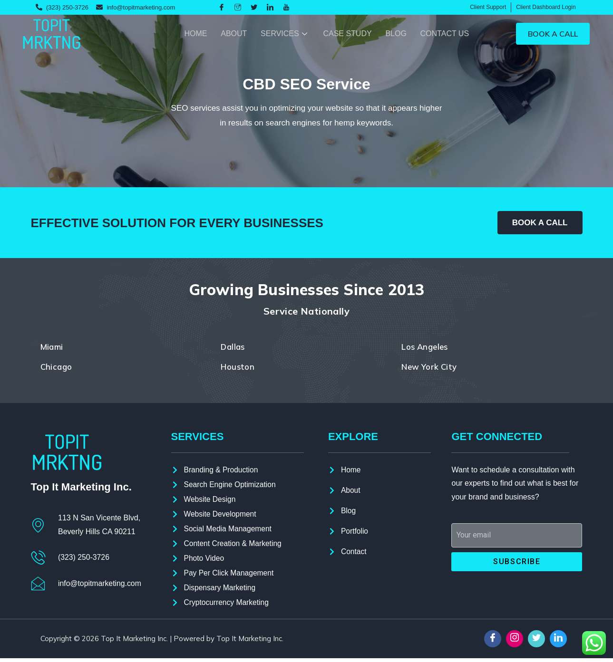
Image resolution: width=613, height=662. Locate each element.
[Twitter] (254, 7)
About (231, 33)
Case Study (345, 33)
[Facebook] (221, 7)
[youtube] (286, 7)
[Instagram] (238, 7)
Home (192, 33)
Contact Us (444, 33)
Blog (394, 33)
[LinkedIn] (270, 7)
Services (283, 33)
